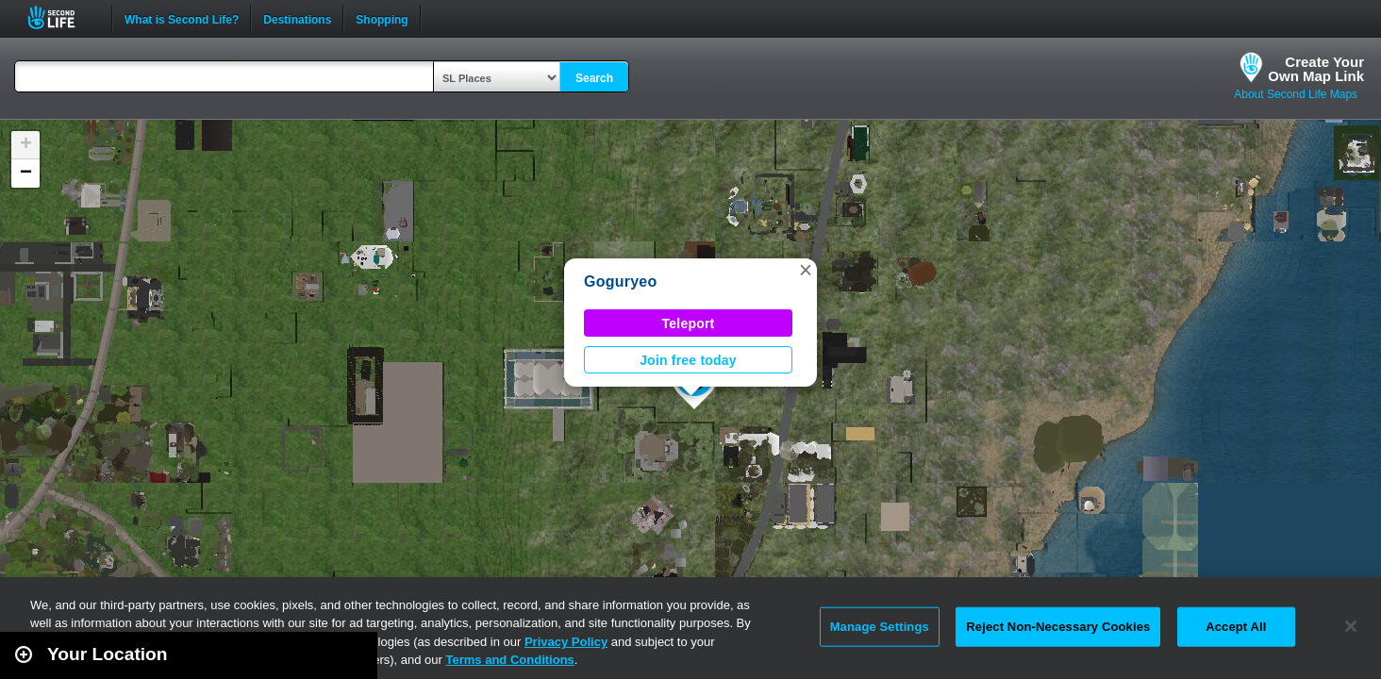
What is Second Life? (182, 18)
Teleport (688, 323)
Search (594, 78)
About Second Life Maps (1295, 94)
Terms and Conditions (510, 660)
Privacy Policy (565, 642)
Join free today (688, 360)
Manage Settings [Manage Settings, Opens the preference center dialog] (879, 627)
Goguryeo (620, 281)
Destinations (297, 18)
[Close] (1351, 626)
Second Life (61, 17)
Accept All (1236, 627)
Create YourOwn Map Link (1316, 69)
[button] (805, 269)
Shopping (382, 18)
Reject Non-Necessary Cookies (1058, 627)
